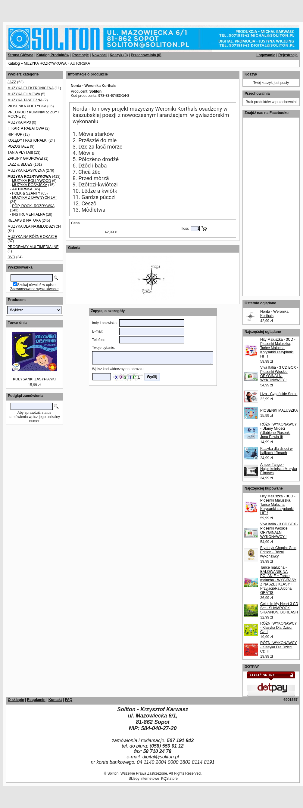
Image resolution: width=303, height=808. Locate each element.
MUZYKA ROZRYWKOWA (45, 63)
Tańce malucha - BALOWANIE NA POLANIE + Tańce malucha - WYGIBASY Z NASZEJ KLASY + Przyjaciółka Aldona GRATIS (278, 580)
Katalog (14, 63)
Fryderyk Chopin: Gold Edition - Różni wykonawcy (278, 552)
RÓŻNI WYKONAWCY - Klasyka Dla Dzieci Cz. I (278, 627)
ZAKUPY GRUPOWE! (25, 158)
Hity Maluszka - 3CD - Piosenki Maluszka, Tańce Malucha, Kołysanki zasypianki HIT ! (277, 347)
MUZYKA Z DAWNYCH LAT (34, 197)
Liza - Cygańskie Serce (278, 394)
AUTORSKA (80, 63)
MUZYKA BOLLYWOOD (31, 181)
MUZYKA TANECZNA (25, 100)
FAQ (68, 700)
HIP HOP (15, 134)
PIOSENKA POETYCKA (27, 106)
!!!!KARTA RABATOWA (26, 128)
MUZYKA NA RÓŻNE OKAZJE (32, 237)
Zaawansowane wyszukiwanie (34, 289)
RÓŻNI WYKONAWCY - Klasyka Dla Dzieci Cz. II (278, 647)
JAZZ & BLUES (20, 164)
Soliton (95, 91)
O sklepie (16, 700)
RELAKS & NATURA (24, 220)
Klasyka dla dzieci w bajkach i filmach (276, 451)
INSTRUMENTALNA (28, 214)
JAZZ (12, 82)
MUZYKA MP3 (19, 122)
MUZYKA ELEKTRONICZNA (31, 88)
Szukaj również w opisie (36, 285)
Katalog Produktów (52, 55)
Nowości (99, 55)
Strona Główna (20, 55)
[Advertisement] (72, 9)
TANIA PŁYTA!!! (20, 152)
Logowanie (265, 55)
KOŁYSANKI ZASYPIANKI (34, 379)
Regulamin (36, 700)
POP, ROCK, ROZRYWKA (33, 206)
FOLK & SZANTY (26, 193)
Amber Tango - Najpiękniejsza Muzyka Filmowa (278, 468)
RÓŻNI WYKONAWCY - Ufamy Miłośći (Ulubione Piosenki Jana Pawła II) (278, 430)
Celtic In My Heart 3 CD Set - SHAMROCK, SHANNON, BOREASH (279, 608)
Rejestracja (288, 55)
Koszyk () (119, 55)
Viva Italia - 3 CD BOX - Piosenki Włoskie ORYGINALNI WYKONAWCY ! (279, 373)
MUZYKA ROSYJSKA (29, 185)
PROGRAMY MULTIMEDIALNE (33, 247)
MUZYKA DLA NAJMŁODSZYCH (34, 226)
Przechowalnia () (146, 55)
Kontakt (55, 700)
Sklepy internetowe (144, 778)
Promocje (80, 55)
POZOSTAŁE (18, 146)
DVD (11, 257)
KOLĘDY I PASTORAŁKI (28, 140)
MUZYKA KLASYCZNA (26, 170)
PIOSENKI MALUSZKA (279, 410)
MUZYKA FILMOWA (24, 94)
